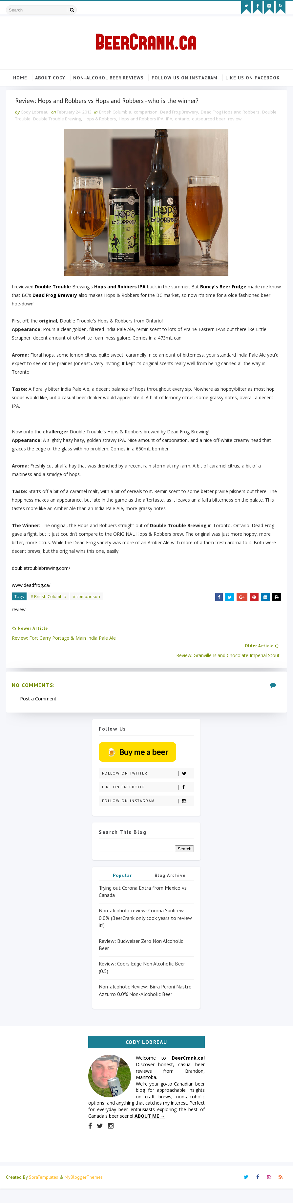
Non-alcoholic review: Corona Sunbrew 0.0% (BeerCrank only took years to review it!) (145, 929)
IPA (189, 140)
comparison (149, 133)
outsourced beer (228, 140)
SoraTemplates (43, 1191)
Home (20, 75)
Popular (122, 887)
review (255, 140)
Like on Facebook (148, 799)
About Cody (50, 75)
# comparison (90, 617)
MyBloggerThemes (84, 1191)
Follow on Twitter (148, 785)
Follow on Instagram (148, 812)
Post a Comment (42, 707)
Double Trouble (35, 140)
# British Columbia (52, 617)
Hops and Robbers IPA (161, 140)
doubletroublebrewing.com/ (45, 589)
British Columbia (119, 133)
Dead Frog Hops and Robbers (234, 133)
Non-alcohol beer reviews (108, 75)
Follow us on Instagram (185, 75)
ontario (202, 140)
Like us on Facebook (252, 75)
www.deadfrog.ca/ (35, 606)
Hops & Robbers (120, 140)
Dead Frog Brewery (183, 133)
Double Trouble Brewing (77, 140)
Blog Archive (170, 887)
